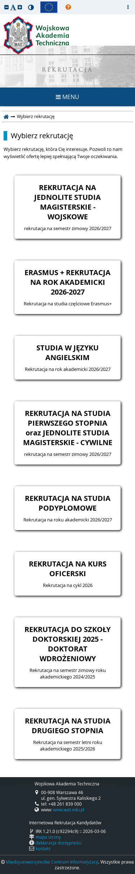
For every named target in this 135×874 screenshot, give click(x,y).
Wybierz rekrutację (42, 135)
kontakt (43, 848)
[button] (6, 7)
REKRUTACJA (67, 70)
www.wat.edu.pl (68, 809)
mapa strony (48, 837)
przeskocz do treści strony (2, 2)
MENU (67, 97)
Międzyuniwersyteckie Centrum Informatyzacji (52, 862)
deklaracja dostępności (59, 843)
